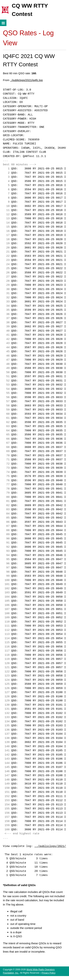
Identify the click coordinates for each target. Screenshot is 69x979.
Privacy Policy (49, 973)
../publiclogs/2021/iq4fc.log (26, 80)
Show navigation (3, 23)
